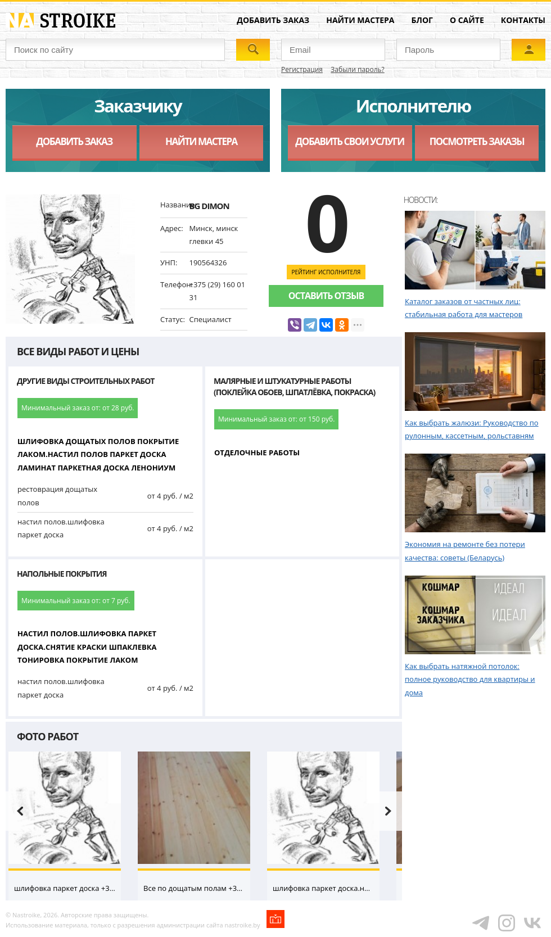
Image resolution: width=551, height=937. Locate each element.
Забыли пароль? (357, 69)
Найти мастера (360, 20)
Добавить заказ (273, 20)
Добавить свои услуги (349, 141)
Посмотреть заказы (477, 141)
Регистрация (302, 69)
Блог (422, 20)
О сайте (467, 20)
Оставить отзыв (326, 295)
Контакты (523, 20)
